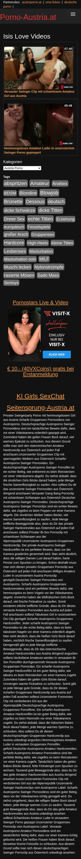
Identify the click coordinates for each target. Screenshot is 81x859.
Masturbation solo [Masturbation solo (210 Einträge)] (20, 259)
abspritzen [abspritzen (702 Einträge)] (15, 183)
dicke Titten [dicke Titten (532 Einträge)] (50, 210)
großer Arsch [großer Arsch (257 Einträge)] (16, 234)
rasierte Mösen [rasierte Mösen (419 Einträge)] (19, 275)
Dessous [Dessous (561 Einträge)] (35, 201)
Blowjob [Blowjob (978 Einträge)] (49, 193)
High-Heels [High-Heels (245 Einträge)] (37, 243)
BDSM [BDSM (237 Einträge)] (10, 193)
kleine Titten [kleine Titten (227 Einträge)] (62, 243)
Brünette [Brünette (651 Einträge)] (13, 201)
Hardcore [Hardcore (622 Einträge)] (14, 242)
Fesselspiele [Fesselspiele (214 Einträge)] (39, 227)
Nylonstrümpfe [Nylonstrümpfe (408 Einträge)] (49, 266)
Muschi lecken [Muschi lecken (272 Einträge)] (17, 267)
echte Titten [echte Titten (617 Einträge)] (40, 219)
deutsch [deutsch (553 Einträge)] (56, 201)
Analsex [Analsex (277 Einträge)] (60, 183)
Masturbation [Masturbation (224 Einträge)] (41, 251)
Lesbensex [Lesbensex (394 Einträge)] (15, 251)
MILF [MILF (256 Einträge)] (44, 259)
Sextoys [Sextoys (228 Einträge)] (11, 282)
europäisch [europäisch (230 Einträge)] (14, 227)
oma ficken (53, 2)
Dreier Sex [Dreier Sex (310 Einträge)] (14, 219)
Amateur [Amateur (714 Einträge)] (39, 183)
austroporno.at (31, 2)
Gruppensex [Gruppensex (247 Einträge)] (43, 234)
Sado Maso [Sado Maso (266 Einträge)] (48, 275)
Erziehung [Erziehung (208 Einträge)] (65, 219)
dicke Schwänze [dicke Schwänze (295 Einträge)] (19, 210)
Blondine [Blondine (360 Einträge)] (28, 192)
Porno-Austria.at (28, 17)
